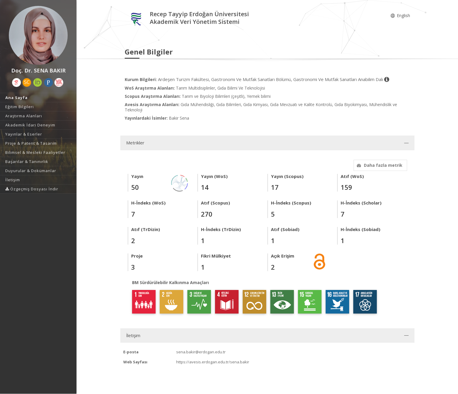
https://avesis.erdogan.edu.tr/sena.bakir (212, 362)
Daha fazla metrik (378, 165)
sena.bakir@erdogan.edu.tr (201, 352)
